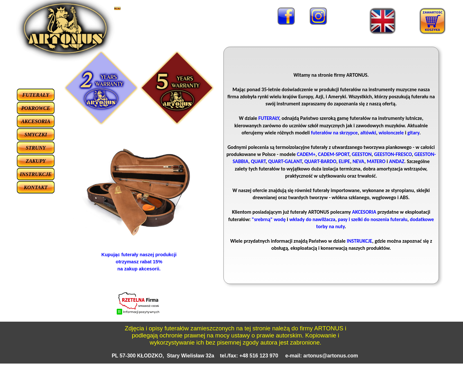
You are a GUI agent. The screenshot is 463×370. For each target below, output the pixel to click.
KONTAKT (36, 187)
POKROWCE (35, 108)
